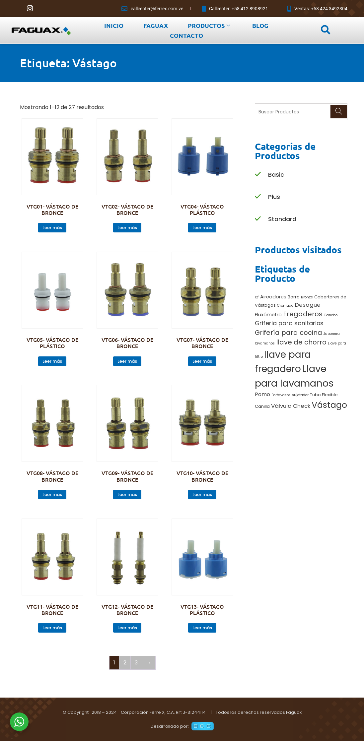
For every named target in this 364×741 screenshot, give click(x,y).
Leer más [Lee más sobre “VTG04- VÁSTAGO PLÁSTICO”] (202, 227)
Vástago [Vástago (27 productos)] (329, 405)
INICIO (113, 25)
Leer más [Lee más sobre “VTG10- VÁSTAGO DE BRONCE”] (202, 494)
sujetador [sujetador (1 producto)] (300, 395)
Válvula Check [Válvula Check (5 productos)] (290, 406)
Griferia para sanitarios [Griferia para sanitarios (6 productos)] (289, 323)
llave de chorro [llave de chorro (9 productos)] (301, 342)
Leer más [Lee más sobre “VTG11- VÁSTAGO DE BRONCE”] (52, 628)
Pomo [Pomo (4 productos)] (262, 394)
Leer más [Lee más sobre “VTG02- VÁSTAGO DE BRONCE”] (127, 227)
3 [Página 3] (136, 662)
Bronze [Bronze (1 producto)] (307, 297)
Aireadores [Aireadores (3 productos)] (273, 296)
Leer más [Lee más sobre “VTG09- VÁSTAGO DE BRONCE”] (127, 494)
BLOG (260, 25)
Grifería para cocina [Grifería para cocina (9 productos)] (288, 332)
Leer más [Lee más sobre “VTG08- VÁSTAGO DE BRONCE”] (52, 494)
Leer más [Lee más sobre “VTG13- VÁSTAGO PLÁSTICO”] (202, 628)
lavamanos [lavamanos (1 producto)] (265, 343)
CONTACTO (186, 35)
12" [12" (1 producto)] (257, 297)
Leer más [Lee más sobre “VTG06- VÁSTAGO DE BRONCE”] (127, 361)
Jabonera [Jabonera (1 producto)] (332, 333)
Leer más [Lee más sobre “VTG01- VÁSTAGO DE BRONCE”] (52, 227)
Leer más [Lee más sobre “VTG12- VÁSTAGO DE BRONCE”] (127, 628)
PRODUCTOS (209, 25)
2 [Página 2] (124, 662)
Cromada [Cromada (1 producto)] (285, 305)
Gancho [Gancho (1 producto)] (330, 315)
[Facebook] (17, 9)
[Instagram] (30, 9)
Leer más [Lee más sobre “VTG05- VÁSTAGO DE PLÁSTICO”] (52, 361)
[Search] (338, 111)
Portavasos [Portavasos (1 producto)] (281, 395)
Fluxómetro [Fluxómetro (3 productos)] (268, 314)
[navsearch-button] (325, 30)
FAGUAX (155, 25)
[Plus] (258, 196)
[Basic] (258, 174)
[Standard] (258, 219)
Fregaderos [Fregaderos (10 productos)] (303, 314)
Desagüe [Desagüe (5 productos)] (308, 305)
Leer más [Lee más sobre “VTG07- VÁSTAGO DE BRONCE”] (202, 361)
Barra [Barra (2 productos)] (294, 297)
